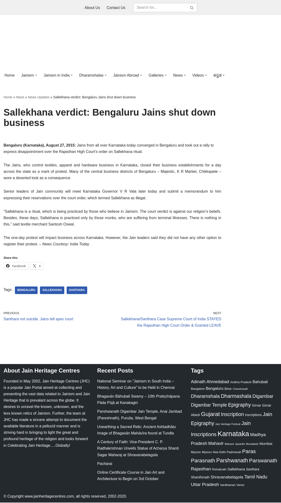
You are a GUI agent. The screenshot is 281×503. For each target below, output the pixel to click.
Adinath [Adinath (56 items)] (198, 382)
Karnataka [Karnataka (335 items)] (233, 434)
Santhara (77, 290)
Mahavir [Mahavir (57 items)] (216, 443)
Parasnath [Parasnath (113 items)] (203, 461)
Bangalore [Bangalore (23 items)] (198, 389)
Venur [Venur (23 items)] (240, 485)
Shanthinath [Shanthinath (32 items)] (200, 478)
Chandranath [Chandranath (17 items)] (240, 389)
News (20, 97)
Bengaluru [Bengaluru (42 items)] (215, 389)
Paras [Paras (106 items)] (249, 452)
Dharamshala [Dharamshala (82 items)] (205, 396)
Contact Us (116, 8)
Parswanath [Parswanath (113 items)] (263, 461)
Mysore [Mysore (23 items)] (196, 453)
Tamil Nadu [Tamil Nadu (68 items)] (255, 477)
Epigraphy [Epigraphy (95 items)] (239, 405)
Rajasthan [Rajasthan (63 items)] (201, 469)
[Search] (160, 7)
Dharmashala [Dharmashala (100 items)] (236, 396)
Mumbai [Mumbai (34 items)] (265, 444)
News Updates (39, 97)
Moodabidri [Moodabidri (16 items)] (252, 444)
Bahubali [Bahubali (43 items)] (260, 382)
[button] (36, 75)
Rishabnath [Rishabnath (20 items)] (219, 470)
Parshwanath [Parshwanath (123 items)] (232, 461)
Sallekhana (52, 290)
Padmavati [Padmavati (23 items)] (234, 453)
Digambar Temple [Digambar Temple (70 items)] (209, 405)
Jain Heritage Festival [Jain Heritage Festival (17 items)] (228, 424)
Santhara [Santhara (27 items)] (252, 470)
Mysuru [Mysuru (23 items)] (207, 453)
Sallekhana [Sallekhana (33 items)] (236, 470)
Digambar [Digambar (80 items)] (262, 396)
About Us (92, 8)
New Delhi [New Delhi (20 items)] (219, 453)
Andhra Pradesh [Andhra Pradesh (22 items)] (240, 382)
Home (9, 75)
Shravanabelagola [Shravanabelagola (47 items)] (227, 477)
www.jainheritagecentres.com (49, 497)
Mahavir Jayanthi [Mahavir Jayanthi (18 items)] (235, 444)
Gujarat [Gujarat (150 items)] (210, 415)
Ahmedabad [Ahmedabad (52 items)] (218, 382)
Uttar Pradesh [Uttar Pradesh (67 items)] (205, 484)
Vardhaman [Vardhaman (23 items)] (227, 485)
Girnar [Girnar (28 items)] (256, 406)
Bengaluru (26, 290)
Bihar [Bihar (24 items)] (228, 389)
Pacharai (104, 464)
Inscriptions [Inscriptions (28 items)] (253, 415)
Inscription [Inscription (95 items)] (232, 415)
